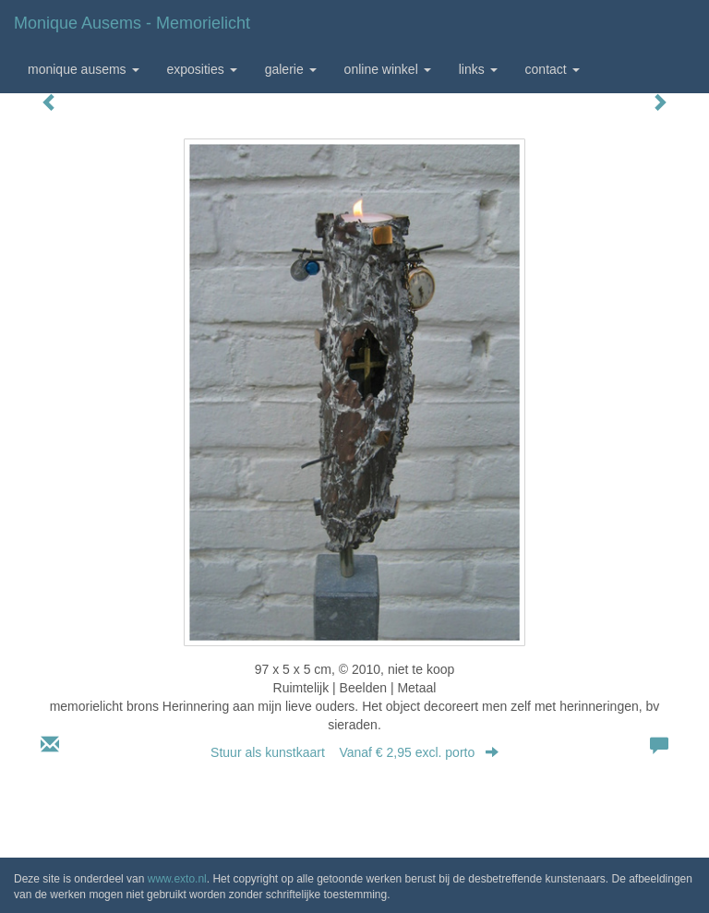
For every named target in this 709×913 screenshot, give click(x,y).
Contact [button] (552, 69)
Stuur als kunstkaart (354, 752)
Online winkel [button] (387, 69)
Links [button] (478, 69)
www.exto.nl (177, 878)
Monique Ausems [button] (83, 69)
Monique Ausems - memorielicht (132, 23)
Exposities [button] (202, 69)
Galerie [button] (291, 69)
